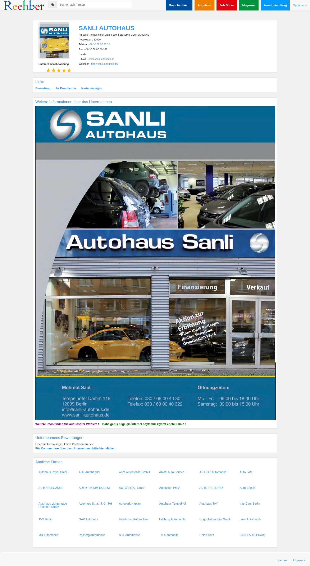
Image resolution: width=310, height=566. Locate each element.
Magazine (248, 5)
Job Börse (227, 5)
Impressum (299, 560)
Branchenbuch (179, 5)
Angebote (204, 5)
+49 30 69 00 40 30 (99, 44)
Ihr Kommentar (65, 88)
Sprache (300, 5)
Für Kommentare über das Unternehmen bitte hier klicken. (75, 448)
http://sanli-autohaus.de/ (104, 63)
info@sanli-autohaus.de (101, 59)
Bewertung (42, 88)
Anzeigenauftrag (275, 5)
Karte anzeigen (91, 88)
